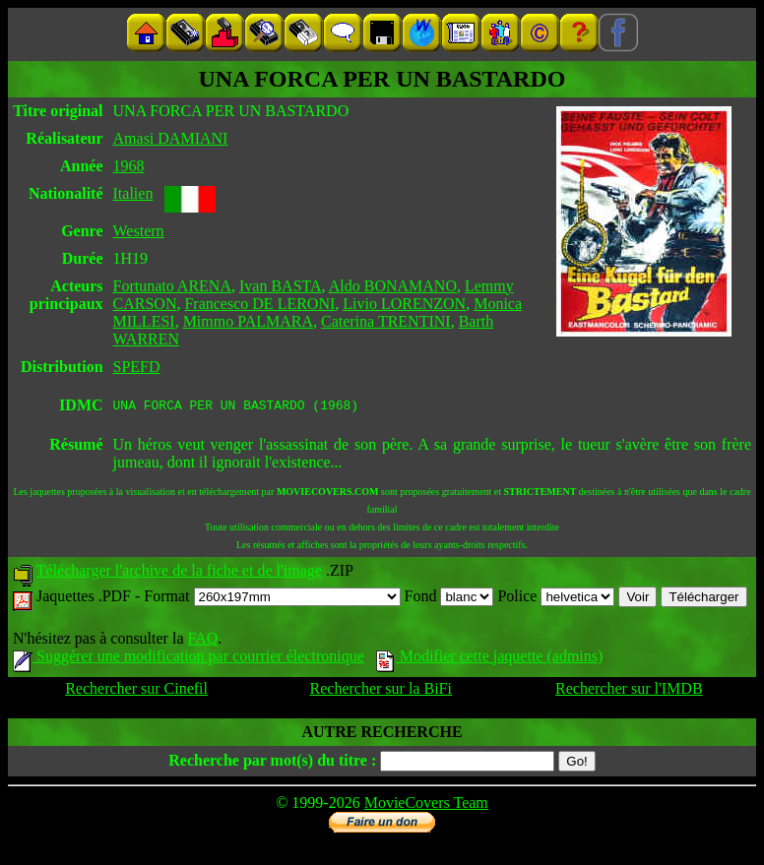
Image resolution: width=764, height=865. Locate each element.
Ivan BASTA (280, 286)
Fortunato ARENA (172, 286)
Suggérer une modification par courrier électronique (188, 658)
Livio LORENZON (404, 303)
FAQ (202, 641)
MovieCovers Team (426, 805)
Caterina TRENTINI (386, 321)
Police (555, 598)
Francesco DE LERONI (259, 303)
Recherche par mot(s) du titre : (272, 763)
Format (272, 598)
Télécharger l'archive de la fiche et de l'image (179, 573)
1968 (129, 165)
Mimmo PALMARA (248, 321)
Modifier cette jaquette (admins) (490, 658)
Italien (133, 193)
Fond (449, 598)
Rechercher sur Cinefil (136, 691)
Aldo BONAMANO (393, 286)
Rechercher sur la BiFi (381, 691)
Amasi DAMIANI (170, 138)
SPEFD (136, 366)
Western (138, 230)
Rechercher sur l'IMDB (629, 691)
